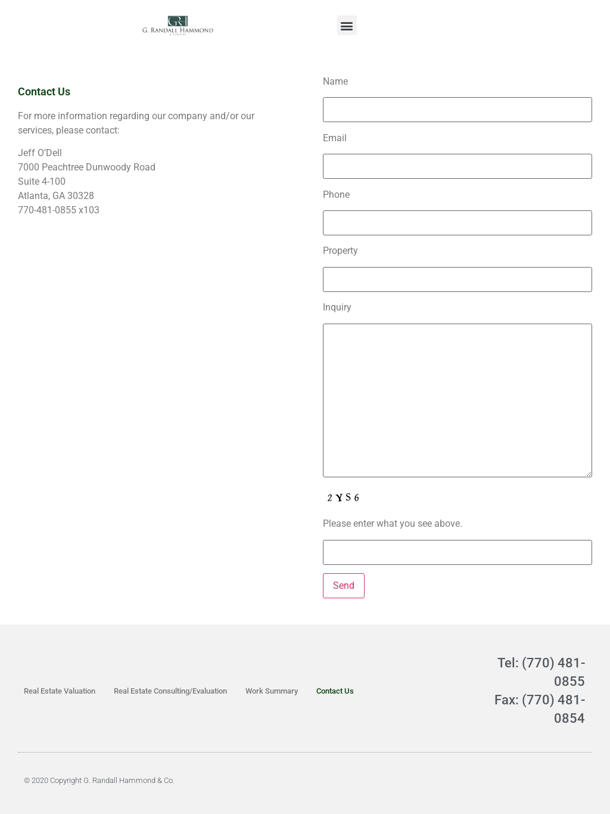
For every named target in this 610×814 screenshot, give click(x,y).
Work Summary (271, 690)
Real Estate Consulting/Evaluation (170, 690)
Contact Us (335, 690)
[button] (347, 25)
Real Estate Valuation (59, 690)
